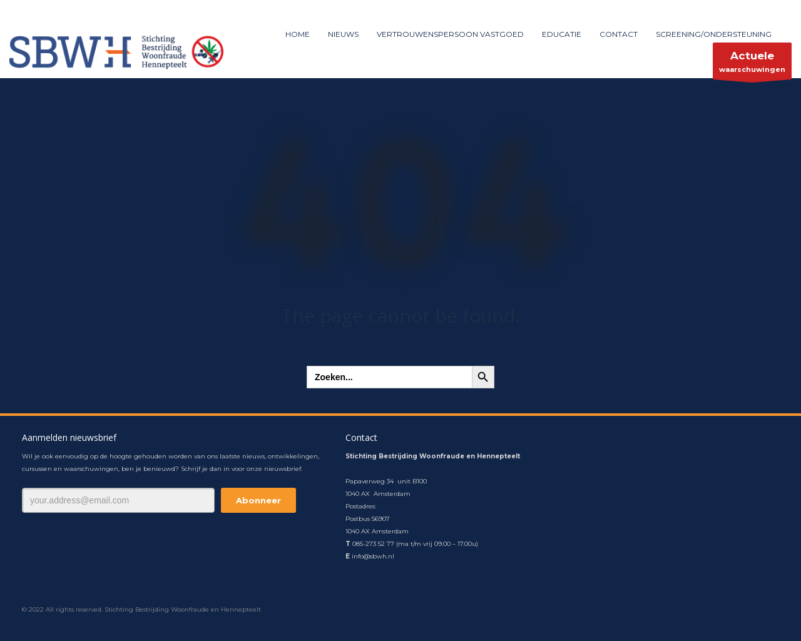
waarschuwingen (752, 64)
